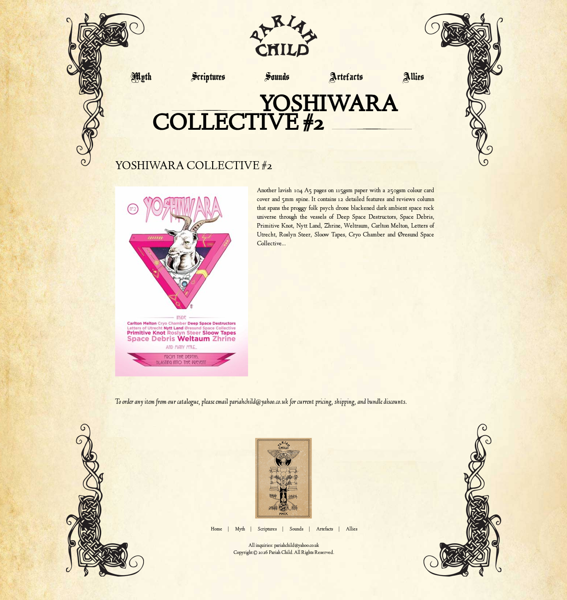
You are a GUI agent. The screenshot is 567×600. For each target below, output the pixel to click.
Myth (141, 77)
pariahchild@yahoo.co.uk (258, 402)
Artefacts (346, 77)
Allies (413, 77)
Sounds (276, 77)
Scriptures (208, 77)
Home (216, 529)
